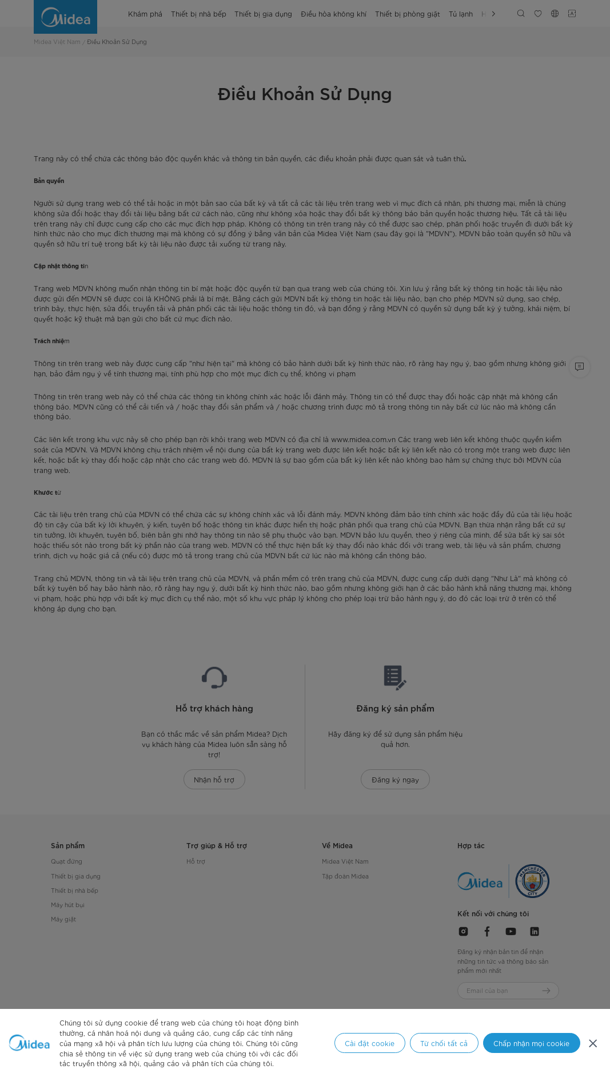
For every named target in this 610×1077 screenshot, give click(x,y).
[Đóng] (593, 1043)
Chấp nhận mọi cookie (531, 1043)
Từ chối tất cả (444, 1043)
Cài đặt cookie (369, 1043)
